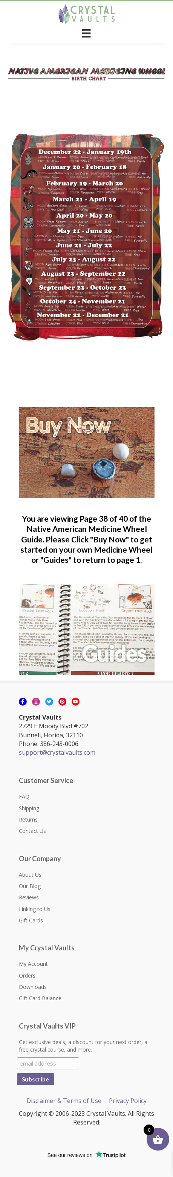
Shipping (29, 808)
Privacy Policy (128, 1101)
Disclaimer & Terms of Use (63, 1101)
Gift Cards (31, 920)
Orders (27, 975)
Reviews (29, 897)
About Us (30, 874)
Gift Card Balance (40, 998)
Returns (28, 819)
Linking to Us (35, 909)
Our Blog (30, 886)
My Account (33, 963)
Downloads (33, 986)
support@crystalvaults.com (57, 752)
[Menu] (86, 33)
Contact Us (32, 830)
